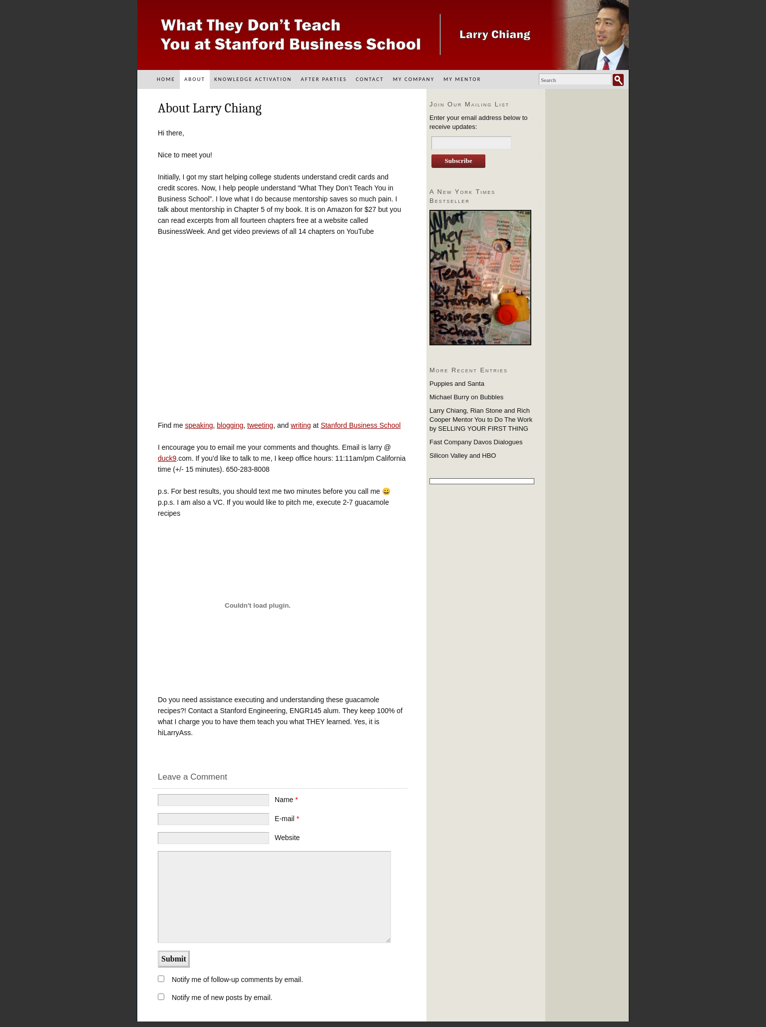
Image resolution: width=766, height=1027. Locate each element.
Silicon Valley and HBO (462, 455)
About (194, 79)
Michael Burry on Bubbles (466, 397)
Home (166, 79)
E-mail (287, 819)
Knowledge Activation (253, 79)
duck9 (167, 458)
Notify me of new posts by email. (222, 998)
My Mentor (462, 79)
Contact (369, 79)
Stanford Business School (360, 425)
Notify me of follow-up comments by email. (237, 980)
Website (287, 838)
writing (301, 425)
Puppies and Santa (456, 383)
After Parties (324, 79)
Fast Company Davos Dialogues (475, 442)
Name (286, 800)
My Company (413, 79)
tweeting (260, 425)
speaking (199, 425)
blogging (230, 425)
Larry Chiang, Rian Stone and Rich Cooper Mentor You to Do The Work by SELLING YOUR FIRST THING (480, 419)
